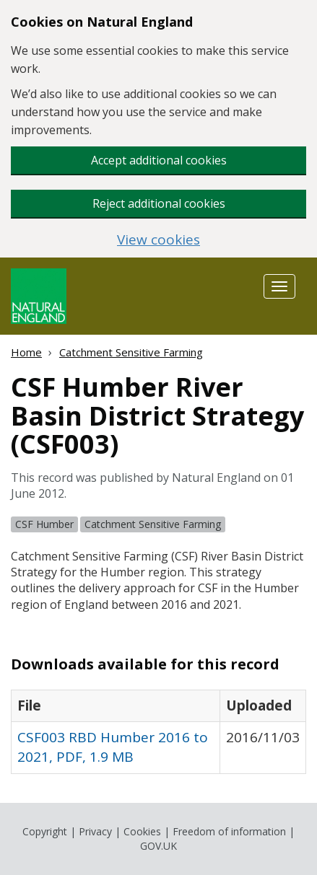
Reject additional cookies (158, 203)
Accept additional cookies (159, 160)
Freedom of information (229, 831)
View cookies (158, 240)
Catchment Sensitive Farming (131, 352)
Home (26, 352)
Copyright (44, 831)
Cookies (142, 831)
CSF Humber (44, 524)
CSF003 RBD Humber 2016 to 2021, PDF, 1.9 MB (112, 747)
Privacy (95, 831)
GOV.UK (158, 846)
